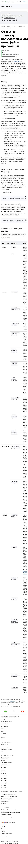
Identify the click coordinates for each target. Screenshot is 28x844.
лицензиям (12, 701)
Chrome (3, 829)
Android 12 (3, 785)
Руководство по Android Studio (8, 794)
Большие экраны (5, 758)
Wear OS (3, 760)
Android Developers (5, 26)
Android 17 (3, 773)
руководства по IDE (7, 28)
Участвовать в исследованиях (8, 817)
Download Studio (5, 801)
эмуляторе (17, 61)
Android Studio (6, 6)
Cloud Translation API (7, 17)
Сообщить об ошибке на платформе (10, 810)
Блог (2, 731)
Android (3, 719)
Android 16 (3, 776)
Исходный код (4, 726)
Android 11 (3, 788)
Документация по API (6, 799)
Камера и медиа (5, 747)
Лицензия (16, 841)
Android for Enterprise (6, 721)
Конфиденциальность (6, 749)
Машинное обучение (6, 742)
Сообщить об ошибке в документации (10, 812)
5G (2, 751)
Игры (2, 739)
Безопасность (4, 724)
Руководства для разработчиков (9, 796)
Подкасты (3, 733)
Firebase (3, 831)
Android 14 (3, 780)
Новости (3, 728)
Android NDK (4, 803)
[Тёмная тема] (26, 197)
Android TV (3, 767)
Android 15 (3, 778)
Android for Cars (5, 765)
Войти (24, 1)
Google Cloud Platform (6, 833)
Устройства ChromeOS (6, 762)
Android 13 (3, 783)
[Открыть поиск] (17, 2)
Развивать (14, 26)
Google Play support (6, 814)
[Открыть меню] (2, 2)
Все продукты (4, 836)
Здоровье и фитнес (5, 744)
